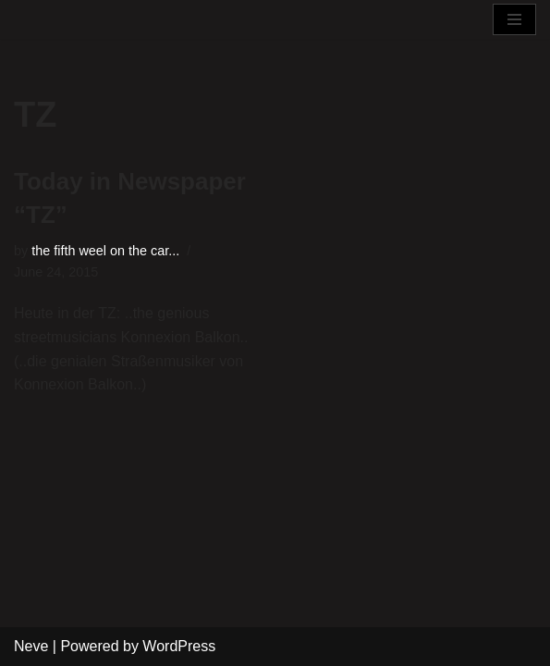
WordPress (178, 646)
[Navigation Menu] (514, 19)
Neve (31, 646)
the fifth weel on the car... (105, 250)
